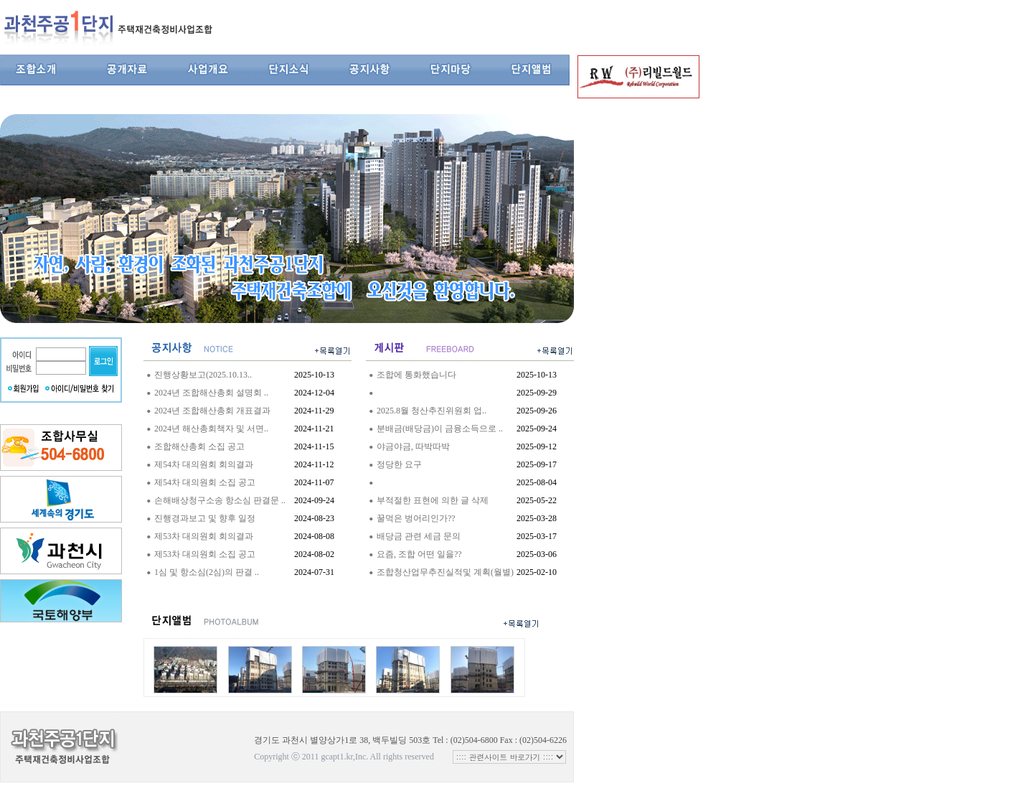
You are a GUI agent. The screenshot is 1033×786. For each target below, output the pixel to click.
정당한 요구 (399, 464)
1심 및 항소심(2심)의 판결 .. (206, 572)
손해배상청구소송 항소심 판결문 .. (220, 500)
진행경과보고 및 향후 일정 (204, 518)
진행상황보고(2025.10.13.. (203, 375)
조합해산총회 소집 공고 (199, 446)
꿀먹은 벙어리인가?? (416, 518)
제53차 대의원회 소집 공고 (204, 554)
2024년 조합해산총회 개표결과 (212, 411)
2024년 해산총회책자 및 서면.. (211, 429)
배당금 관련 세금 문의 (419, 536)
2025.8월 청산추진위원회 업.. (431, 411)
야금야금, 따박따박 (413, 446)
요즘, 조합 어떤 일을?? (419, 554)
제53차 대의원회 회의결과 (203, 536)
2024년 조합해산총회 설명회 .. (211, 393)
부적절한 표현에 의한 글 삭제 (433, 500)
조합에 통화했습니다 (416, 375)
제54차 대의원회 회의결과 (203, 464)
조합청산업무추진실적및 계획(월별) (445, 572)
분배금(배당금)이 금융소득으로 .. (440, 429)
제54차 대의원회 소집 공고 (204, 482)
